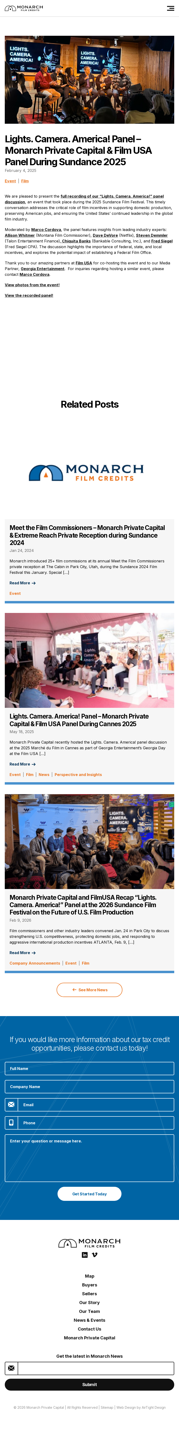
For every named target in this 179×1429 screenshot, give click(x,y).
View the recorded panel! (29, 295)
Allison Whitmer (20, 235)
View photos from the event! (32, 285)
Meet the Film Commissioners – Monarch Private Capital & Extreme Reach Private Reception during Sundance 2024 (87, 535)
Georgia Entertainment (42, 268)
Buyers (89, 1284)
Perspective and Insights (78, 774)
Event (10, 181)
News (44, 774)
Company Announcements (35, 963)
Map (89, 1276)
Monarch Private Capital (89, 1337)
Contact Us (89, 1328)
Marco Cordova (46, 229)
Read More (23, 583)
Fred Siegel (162, 241)
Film (25, 181)
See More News (90, 989)
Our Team (89, 1311)
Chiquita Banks (76, 241)
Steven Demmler (152, 235)
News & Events (89, 1320)
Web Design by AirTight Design (141, 1407)
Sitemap (107, 1407)
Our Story (89, 1302)
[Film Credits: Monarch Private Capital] (24, 8)
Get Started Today (89, 1194)
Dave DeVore (105, 235)
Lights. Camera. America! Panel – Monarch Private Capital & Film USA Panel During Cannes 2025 (79, 720)
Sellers (89, 1293)
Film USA (84, 263)
